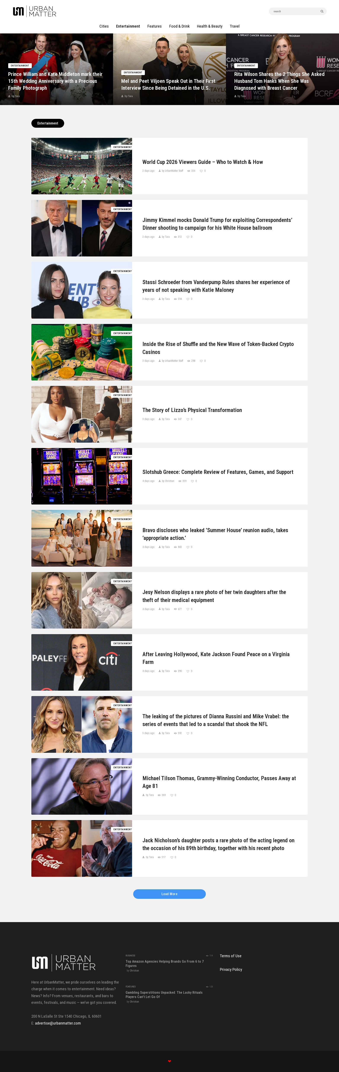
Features (131, 986)
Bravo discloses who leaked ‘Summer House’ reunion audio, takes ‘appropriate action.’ (215, 534)
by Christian (168, 481)
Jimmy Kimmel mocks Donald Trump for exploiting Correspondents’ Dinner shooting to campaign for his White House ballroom (217, 224)
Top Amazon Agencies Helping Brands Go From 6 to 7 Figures (165, 963)
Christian (134, 970)
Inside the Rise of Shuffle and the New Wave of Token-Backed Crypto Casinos (218, 348)
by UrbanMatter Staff (172, 170)
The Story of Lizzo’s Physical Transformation (192, 410)
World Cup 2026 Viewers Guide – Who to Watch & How (202, 162)
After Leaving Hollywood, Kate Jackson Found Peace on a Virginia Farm (216, 658)
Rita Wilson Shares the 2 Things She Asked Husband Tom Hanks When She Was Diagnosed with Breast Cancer (282, 79)
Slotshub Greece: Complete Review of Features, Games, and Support (217, 472)
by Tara (18, 94)
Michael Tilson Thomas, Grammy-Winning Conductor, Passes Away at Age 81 (219, 782)
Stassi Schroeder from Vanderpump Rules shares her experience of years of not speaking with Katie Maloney (216, 286)
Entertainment (23, 63)
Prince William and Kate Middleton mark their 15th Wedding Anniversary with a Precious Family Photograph (53, 79)
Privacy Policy (231, 969)
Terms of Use (230, 955)
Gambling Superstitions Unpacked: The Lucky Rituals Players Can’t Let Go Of (164, 994)
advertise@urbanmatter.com (58, 1023)
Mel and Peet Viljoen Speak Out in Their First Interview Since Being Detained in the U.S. (169, 79)
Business (130, 955)
